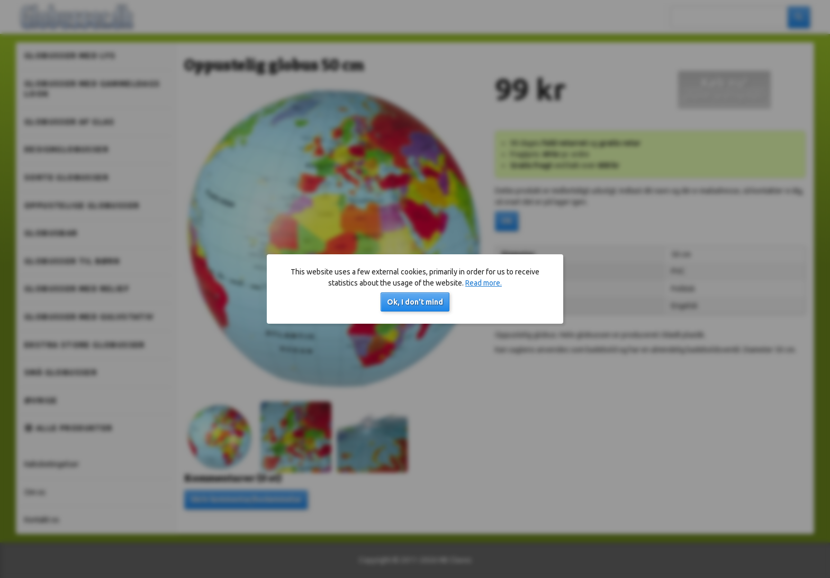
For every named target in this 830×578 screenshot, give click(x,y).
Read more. (483, 283)
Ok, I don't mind (415, 302)
